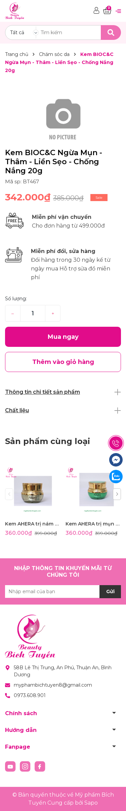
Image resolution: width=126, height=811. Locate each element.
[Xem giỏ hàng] (107, 10)
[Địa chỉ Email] (63, 591)
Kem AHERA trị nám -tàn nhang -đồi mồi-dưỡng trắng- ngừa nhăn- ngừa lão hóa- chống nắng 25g (32, 524)
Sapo (91, 803)
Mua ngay (63, 336)
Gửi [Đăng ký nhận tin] (110, 591)
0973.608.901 (30, 695)
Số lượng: (16, 299)
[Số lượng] (32, 313)
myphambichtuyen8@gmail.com (53, 685)
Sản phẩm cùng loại (47, 441)
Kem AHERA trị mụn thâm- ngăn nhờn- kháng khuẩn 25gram (93, 524)
